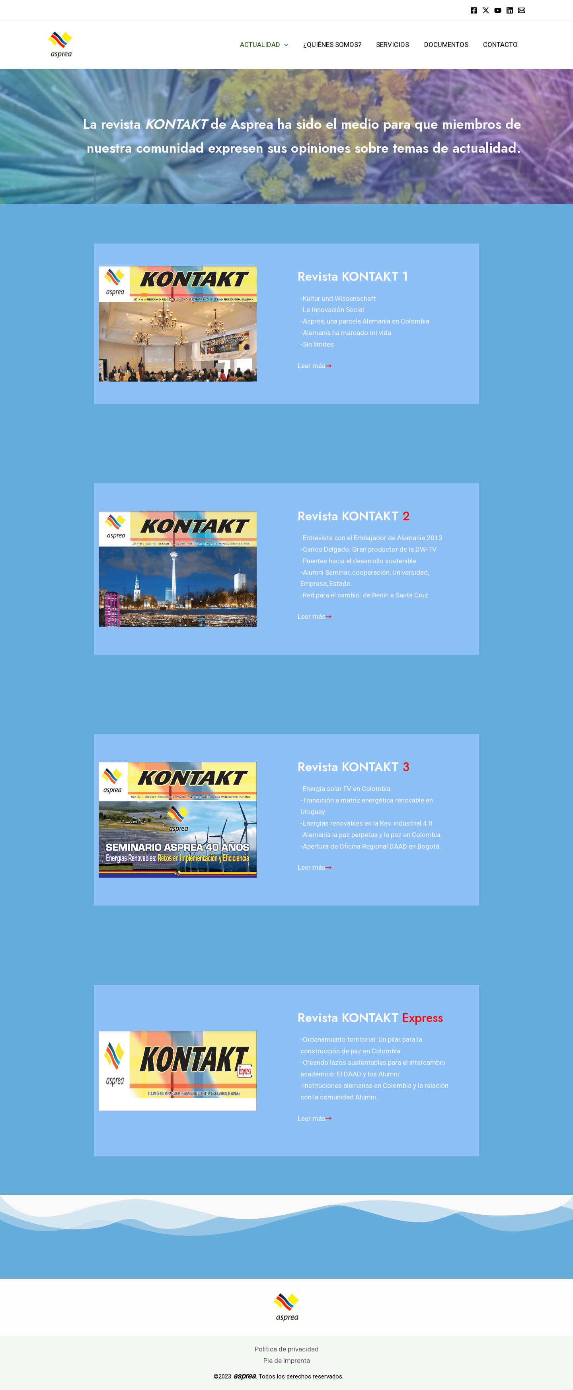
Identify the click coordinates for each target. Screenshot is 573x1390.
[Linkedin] (509, 10)
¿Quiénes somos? (337, 44)
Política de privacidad (287, 1349)
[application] (290, 44)
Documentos (448, 44)
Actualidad (270, 44)
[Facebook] (473, 10)
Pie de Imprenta (286, 1361)
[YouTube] (497, 10)
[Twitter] (485, 10)
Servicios (396, 44)
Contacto (501, 44)
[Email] (521, 10)
